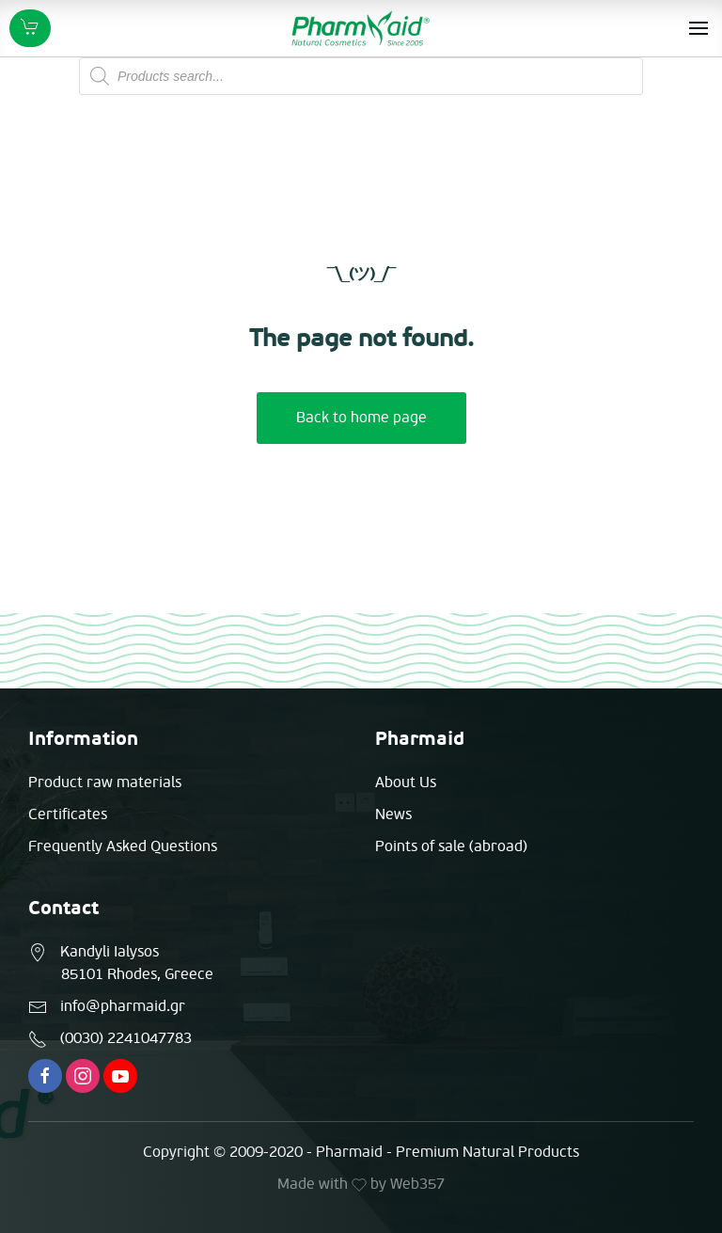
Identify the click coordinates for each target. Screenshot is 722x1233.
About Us (405, 782)
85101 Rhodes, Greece (137, 974)
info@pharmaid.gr (122, 1006)
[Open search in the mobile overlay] (361, 76)
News (393, 814)
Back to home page (361, 417)
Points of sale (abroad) (451, 846)
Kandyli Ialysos (109, 951)
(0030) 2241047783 (126, 1038)
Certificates (67, 814)
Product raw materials (104, 782)
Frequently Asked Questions (122, 846)
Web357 (417, 1184)
